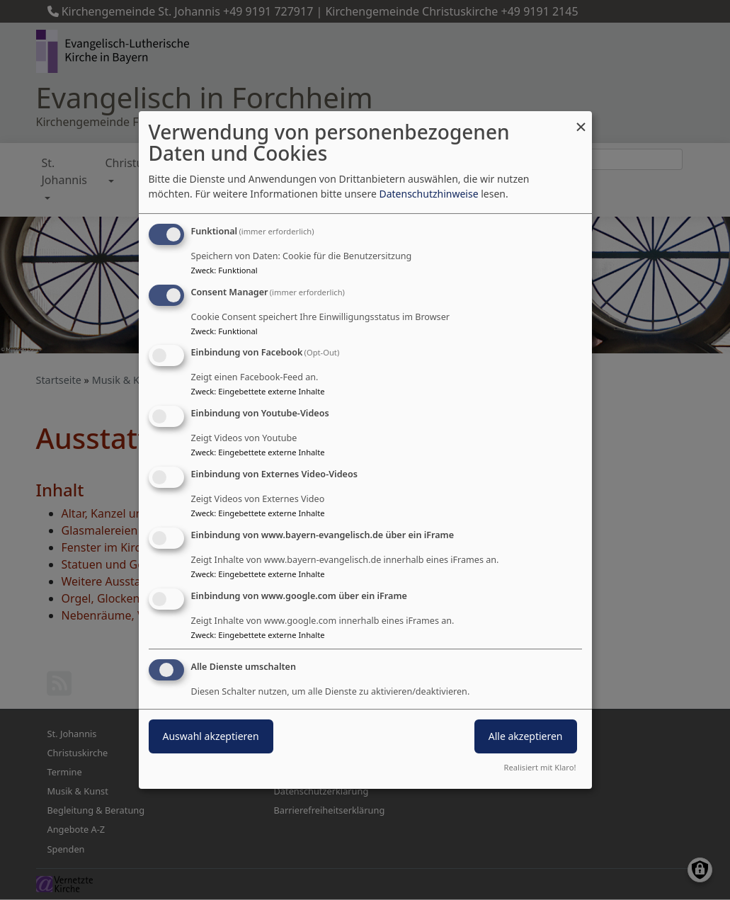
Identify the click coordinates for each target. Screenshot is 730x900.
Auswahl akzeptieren (211, 737)
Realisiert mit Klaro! (540, 767)
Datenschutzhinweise (428, 193)
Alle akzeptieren (526, 737)
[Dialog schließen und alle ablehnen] (581, 120)
